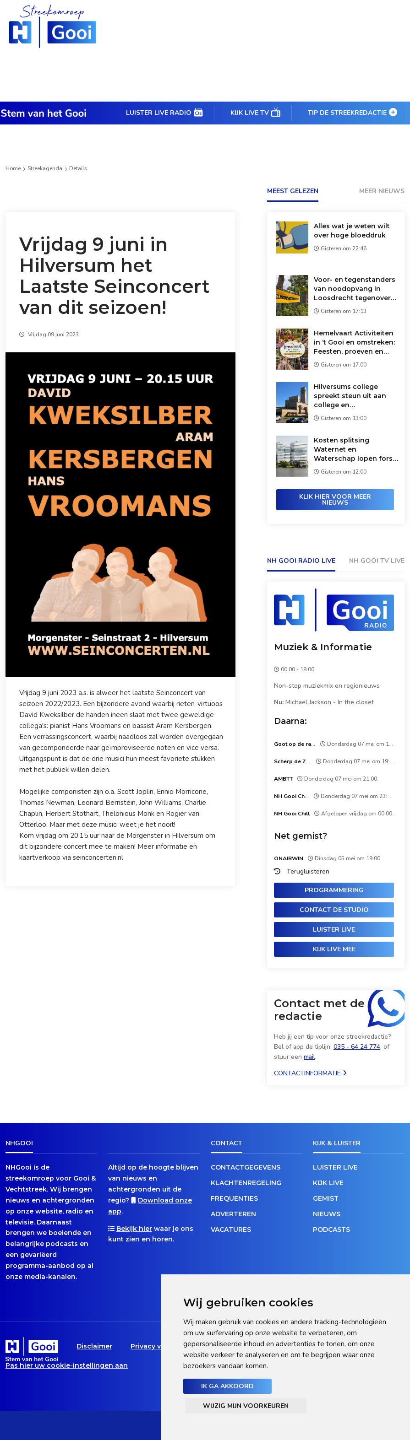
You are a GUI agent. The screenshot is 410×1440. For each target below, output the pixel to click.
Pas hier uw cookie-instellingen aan (66, 1365)
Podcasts (331, 1229)
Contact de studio (334, 910)
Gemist (326, 1198)
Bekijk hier (134, 1228)
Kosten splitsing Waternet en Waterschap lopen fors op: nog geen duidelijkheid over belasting (353, 449)
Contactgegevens (245, 1167)
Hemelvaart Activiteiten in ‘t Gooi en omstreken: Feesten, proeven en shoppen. (354, 342)
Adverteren (233, 1214)
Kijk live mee (334, 949)
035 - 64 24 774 (356, 1046)
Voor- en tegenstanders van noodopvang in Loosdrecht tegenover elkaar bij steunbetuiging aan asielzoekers (356, 288)
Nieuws (326, 1214)
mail (309, 1056)
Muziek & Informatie (323, 647)
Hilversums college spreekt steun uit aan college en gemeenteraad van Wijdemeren (350, 396)
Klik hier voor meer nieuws (335, 499)
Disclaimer (94, 1346)
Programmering (334, 890)
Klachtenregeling (246, 1183)
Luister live (334, 929)
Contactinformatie (310, 1073)
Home (13, 168)
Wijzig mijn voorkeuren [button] (246, 1406)
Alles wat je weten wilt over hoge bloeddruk (352, 230)
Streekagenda (44, 168)
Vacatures (231, 1229)
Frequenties (234, 1198)
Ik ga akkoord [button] (227, 1386)
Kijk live (328, 1183)
